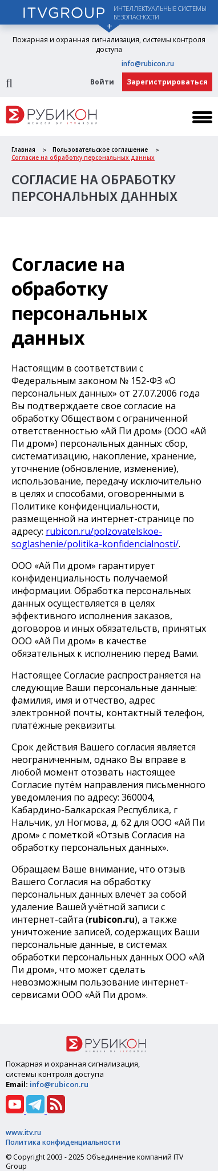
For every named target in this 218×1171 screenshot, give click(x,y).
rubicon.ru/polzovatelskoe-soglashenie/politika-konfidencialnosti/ (95, 537)
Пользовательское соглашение (100, 150)
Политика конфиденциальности (63, 1142)
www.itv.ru (23, 1132)
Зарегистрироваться (167, 82)
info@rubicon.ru (148, 63)
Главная (23, 150)
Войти (102, 82)
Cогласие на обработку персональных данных (83, 157)
